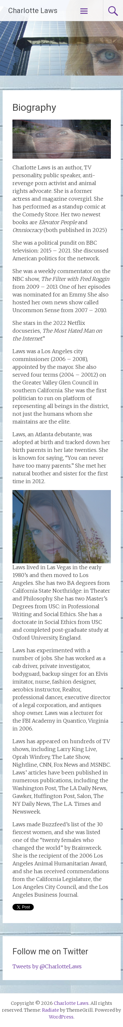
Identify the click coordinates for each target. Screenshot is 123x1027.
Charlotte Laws (32, 11)
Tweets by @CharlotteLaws (47, 966)
